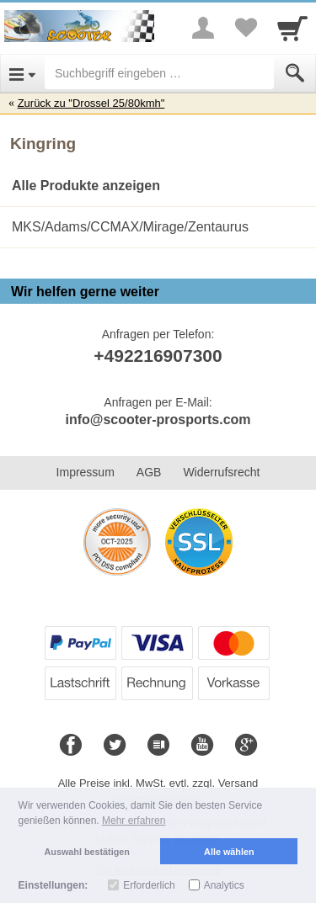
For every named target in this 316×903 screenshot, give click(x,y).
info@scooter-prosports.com (157, 419)
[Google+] (246, 746)
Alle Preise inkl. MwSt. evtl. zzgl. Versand (158, 783)
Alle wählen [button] (229, 852)
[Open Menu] (22, 73)
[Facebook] (71, 746)
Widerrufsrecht (221, 472)
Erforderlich (148, 885)
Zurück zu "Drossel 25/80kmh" (91, 103)
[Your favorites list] (245, 27)
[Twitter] (115, 746)
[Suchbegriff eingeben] (159, 73)
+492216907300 (158, 355)
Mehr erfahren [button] (133, 820)
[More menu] (203, 27)
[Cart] (292, 27)
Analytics (224, 885)
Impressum (85, 472)
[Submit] (295, 73)
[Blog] (158, 746)
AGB (149, 472)
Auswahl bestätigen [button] (87, 852)
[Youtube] (202, 746)
